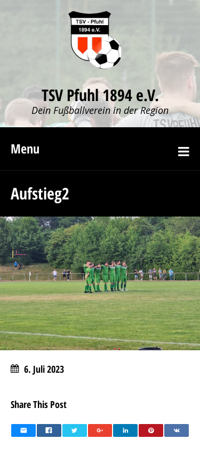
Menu (25, 148)
